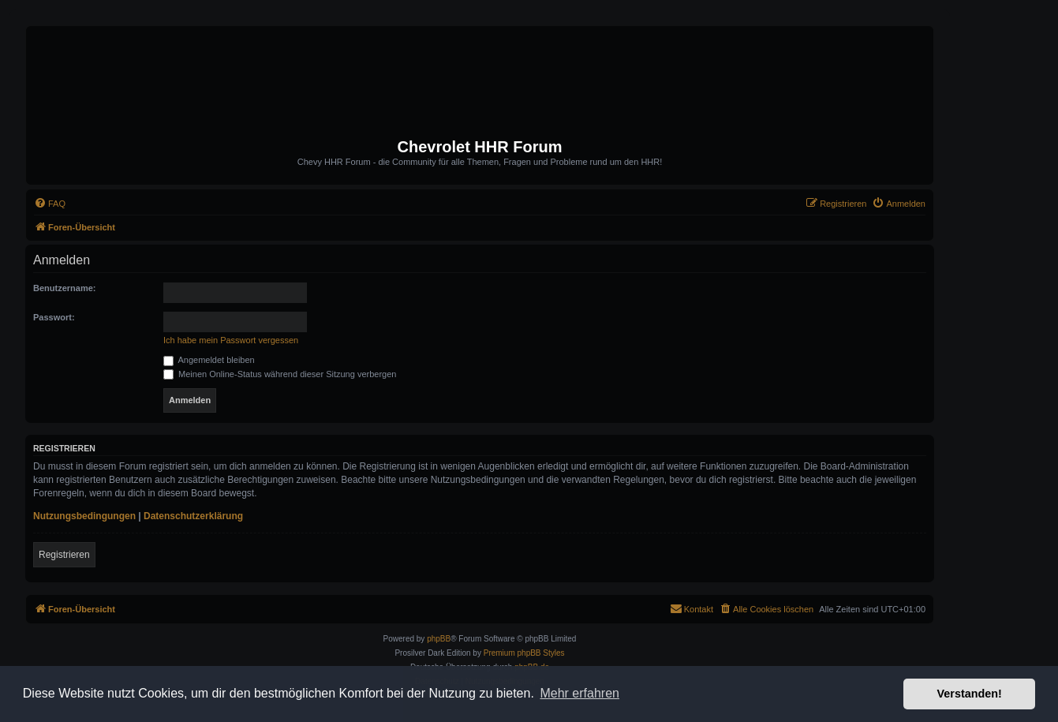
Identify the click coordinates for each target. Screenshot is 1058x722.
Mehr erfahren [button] (579, 693)
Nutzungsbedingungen (84, 516)
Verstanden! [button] (969, 693)
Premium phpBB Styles (524, 653)
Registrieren (64, 554)
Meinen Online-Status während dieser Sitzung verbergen (279, 374)
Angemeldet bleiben (209, 360)
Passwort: (54, 317)
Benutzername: (64, 288)
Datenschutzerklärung (193, 516)
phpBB (438, 638)
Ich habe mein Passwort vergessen (230, 340)
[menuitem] (49, 203)
